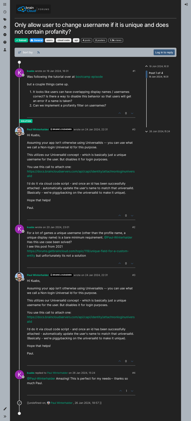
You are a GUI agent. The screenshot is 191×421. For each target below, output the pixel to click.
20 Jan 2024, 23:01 (58, 227)
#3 (133, 129)
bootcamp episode (89, 76)
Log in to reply (164, 52)
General (36, 40)
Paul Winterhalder (38, 129)
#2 (133, 227)
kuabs (30, 70)
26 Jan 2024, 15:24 (83, 372)
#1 (134, 70)
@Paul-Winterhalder (118, 237)
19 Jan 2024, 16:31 (58, 70)
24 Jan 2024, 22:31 (96, 129)
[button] (5, 409)
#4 (133, 372)
